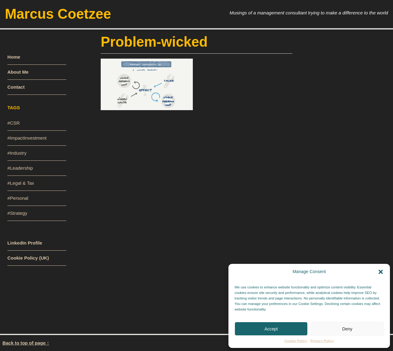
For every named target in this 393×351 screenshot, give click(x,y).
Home (13, 57)
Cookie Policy (295, 341)
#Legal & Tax (20, 183)
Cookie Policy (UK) (28, 257)
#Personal (17, 198)
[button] (381, 271)
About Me (18, 72)
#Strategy (17, 213)
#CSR (13, 122)
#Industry (16, 153)
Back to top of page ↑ (25, 342)
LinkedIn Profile (24, 242)
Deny (347, 328)
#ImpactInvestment (27, 138)
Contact (16, 87)
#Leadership (20, 168)
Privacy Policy (322, 341)
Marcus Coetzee (58, 14)
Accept (271, 328)
